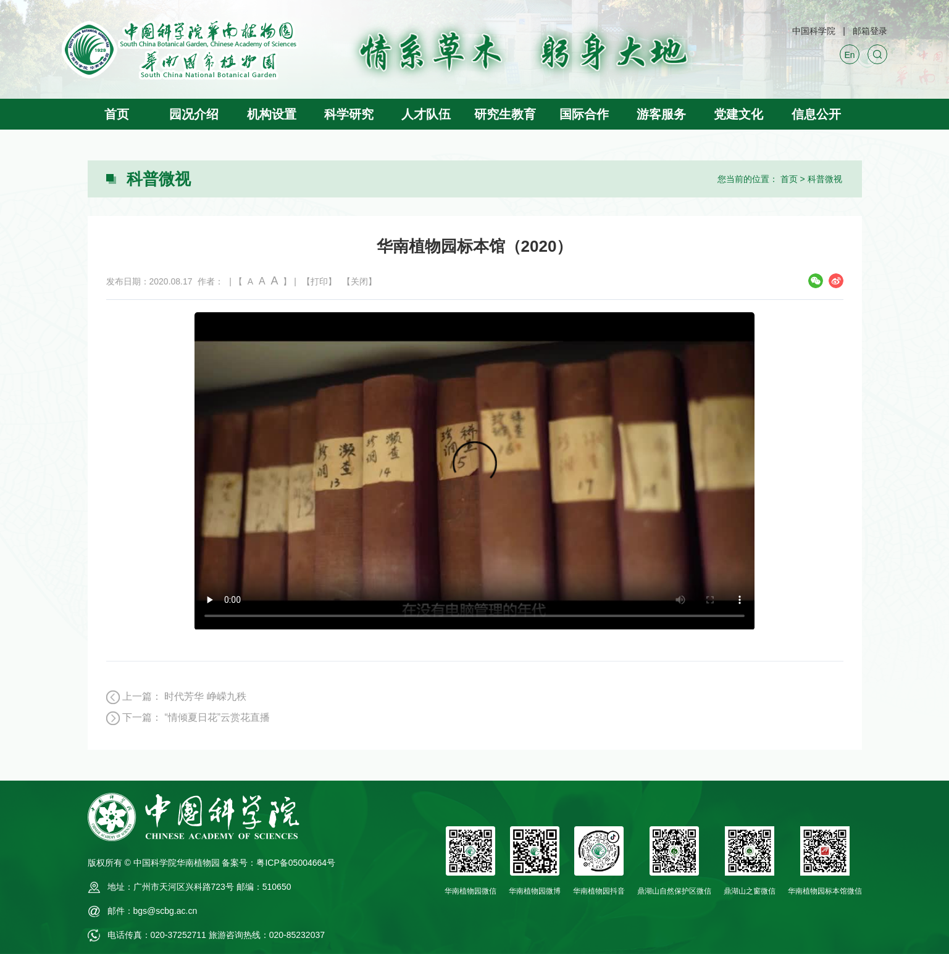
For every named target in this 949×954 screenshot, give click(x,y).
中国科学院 (813, 31)
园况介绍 (194, 114)
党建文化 (738, 114)
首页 (116, 114)
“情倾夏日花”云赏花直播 (217, 717)
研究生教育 (505, 114)
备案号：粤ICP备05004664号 (278, 863)
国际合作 (584, 114)
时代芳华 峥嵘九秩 (205, 696)
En (849, 55)
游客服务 (661, 114)
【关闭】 (359, 281)
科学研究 (349, 114)
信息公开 (816, 114)
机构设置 (271, 114)
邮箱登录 (870, 31)
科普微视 (825, 179)
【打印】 (319, 281)
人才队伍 (426, 114)
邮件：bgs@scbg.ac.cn (152, 911)
